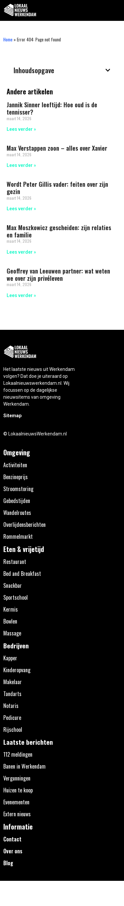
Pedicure (12, 718)
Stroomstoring (18, 489)
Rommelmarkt (18, 536)
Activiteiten (15, 465)
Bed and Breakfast (22, 574)
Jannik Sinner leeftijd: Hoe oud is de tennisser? (52, 108)
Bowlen (10, 621)
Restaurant (14, 562)
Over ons (12, 851)
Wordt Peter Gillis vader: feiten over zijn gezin (57, 188)
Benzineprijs (15, 477)
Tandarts (12, 694)
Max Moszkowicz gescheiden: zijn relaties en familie (59, 231)
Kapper (10, 658)
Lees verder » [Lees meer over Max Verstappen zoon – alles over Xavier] (21, 165)
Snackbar (12, 585)
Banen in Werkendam (24, 766)
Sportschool (15, 597)
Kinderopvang (16, 670)
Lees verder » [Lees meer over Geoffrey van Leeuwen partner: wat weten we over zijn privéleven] (21, 295)
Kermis (10, 609)
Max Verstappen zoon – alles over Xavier (57, 148)
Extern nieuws (17, 814)
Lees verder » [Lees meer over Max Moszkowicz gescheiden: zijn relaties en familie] (21, 252)
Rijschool (12, 729)
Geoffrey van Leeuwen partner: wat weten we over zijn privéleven (58, 274)
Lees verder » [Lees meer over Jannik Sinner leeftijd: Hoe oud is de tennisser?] (21, 129)
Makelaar (12, 682)
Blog (8, 863)
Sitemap (12, 415)
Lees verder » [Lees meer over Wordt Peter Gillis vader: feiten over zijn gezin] (21, 208)
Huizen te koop (18, 790)
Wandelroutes (17, 513)
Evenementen (16, 802)
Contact (12, 839)
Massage (12, 633)
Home (8, 39)
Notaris (11, 706)
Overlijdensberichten (24, 524)
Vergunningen (16, 778)
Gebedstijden (16, 501)
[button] (115, 10)
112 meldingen (17, 754)
